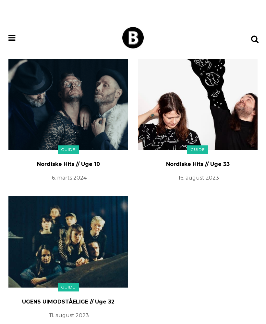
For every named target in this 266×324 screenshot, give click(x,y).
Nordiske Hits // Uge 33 (198, 164)
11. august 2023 (69, 315)
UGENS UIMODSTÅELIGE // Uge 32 (68, 302)
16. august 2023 (198, 178)
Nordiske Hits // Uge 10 (68, 164)
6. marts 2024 (69, 178)
